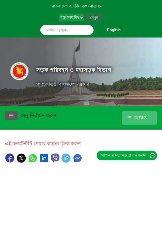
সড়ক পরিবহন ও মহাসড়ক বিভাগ (73, 70)
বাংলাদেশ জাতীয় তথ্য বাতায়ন (77, 6)
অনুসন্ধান (87, 30)
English (113, 30)
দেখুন (94, 18)
